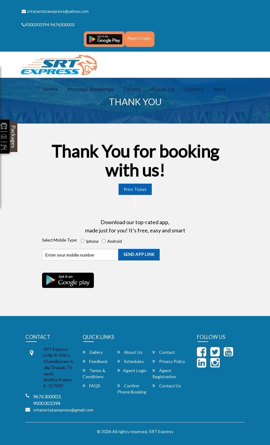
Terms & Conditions (94, 373)
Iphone (90, 241)
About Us (162, 89)
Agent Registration (164, 373)
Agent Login (139, 38)
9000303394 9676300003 (48, 24)
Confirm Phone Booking (131, 388)
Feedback (95, 361)
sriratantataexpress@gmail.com (63, 409)
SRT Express (161, 431)
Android (113, 241)
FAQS (91, 385)
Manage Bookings (91, 89)
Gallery (132, 89)
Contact (193, 89)
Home (50, 89)
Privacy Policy (168, 361)
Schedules (130, 361)
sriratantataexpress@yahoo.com (55, 11)
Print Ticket (135, 189)
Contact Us (166, 385)
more (219, 89)
